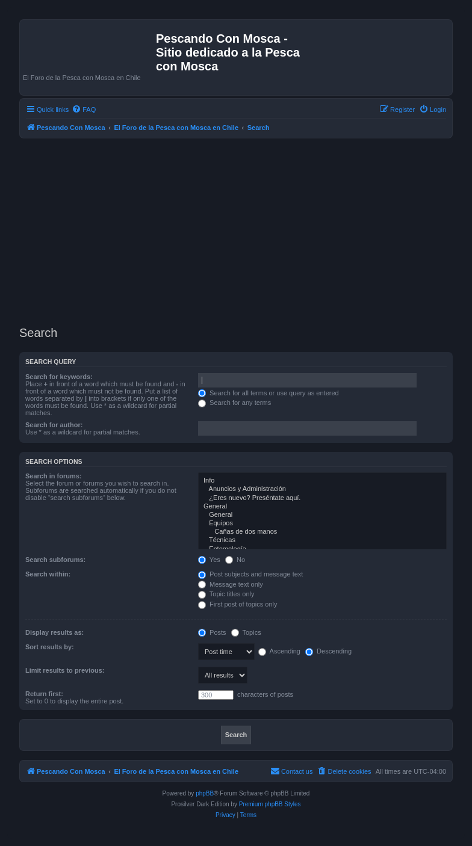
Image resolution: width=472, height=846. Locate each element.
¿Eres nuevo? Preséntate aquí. (322, 498)
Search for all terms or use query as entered (268, 393)
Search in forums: (53, 476)
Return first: (44, 693)
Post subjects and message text (250, 574)
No (235, 559)
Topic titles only (226, 593)
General (322, 506)
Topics (246, 632)
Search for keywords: (59, 376)
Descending (328, 651)
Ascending (279, 651)
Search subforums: (55, 559)
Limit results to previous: (64, 670)
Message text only (230, 584)
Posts (212, 632)
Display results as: (54, 632)
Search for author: (53, 424)
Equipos (322, 523)
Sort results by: (49, 646)
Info (322, 481)
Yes (209, 559)
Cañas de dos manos (322, 532)
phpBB (205, 793)
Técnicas (322, 540)
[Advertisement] (245, 232)
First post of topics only (238, 604)
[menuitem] (84, 109)
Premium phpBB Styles (270, 804)
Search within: (47, 574)
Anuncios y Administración (322, 489)
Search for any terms (234, 402)
